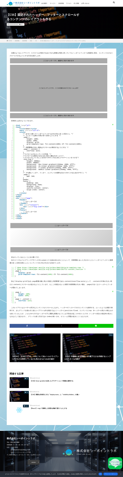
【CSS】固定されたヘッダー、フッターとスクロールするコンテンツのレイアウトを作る (63, 40)
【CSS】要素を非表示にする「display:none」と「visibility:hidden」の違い (59, 394)
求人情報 (76, 3)
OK (100, 474)
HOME (10, 40)
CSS (21, 24)
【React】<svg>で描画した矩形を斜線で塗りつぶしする (52, 407)
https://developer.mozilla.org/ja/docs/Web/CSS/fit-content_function (52, 269)
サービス (52, 3)
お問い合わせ (85, 3)
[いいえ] (121, 474)
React (26, 405)
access (34, 462)
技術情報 (61, 3)
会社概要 (44, 3)
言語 (31, 40)
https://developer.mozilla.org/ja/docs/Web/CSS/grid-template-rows (51, 268)
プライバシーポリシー (110, 474)
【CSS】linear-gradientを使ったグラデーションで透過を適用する (56, 380)
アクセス (68, 3)
